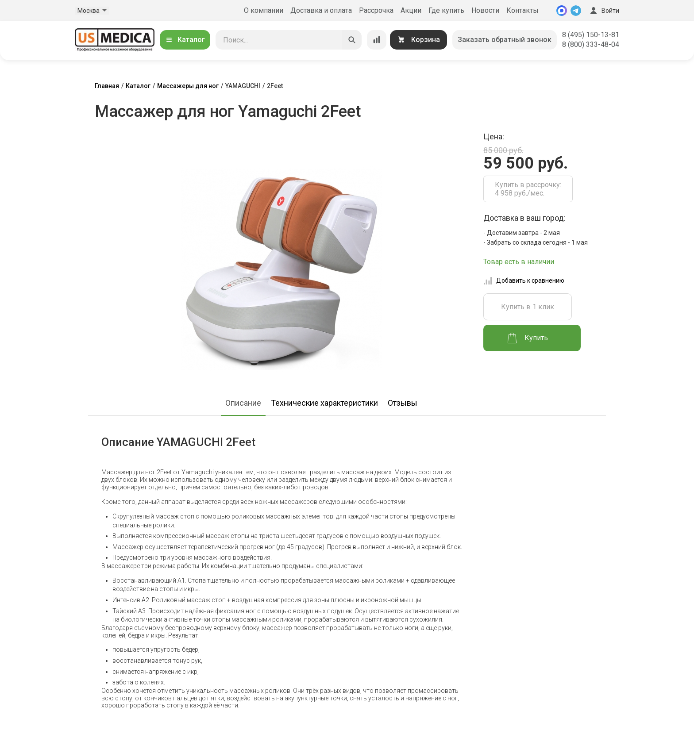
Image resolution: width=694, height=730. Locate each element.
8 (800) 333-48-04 (590, 44)
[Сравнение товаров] (376, 40)
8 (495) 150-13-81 (590, 35)
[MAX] (561, 10)
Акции (411, 10)
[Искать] (352, 40)
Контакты (522, 10)
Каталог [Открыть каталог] (185, 39)
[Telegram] (576, 10)
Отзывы (402, 402)
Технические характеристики (324, 402)
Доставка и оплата (321, 10)
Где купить (446, 10)
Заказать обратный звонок (504, 39)
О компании (263, 10)
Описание (243, 402)
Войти (603, 10)
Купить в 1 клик (527, 307)
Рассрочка (376, 10)
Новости (485, 10)
